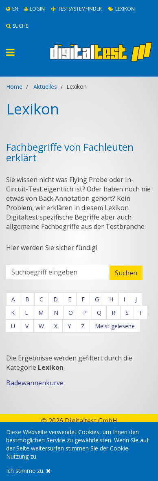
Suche (17, 25)
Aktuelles (45, 86)
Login (34, 8)
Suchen (126, 272)
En (12, 8)
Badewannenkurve (35, 382)
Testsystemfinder (76, 8)
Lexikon (121, 8)
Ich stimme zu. (28, 470)
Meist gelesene (115, 326)
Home (14, 86)
